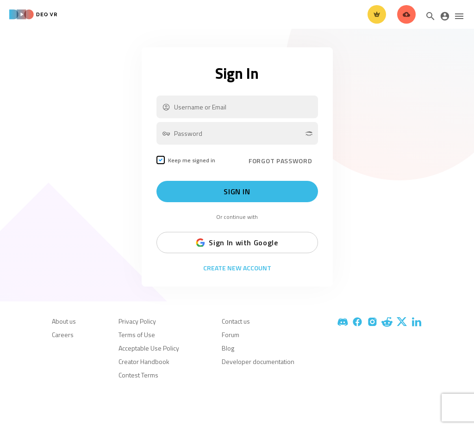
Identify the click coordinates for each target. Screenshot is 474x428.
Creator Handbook (143, 361)
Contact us (236, 321)
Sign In (237, 191)
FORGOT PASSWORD (280, 161)
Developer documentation (258, 361)
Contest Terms (138, 375)
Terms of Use (136, 334)
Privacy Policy (137, 321)
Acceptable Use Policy (148, 348)
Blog (228, 348)
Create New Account (237, 268)
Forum (230, 334)
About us (64, 321)
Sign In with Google (237, 242)
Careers (63, 334)
